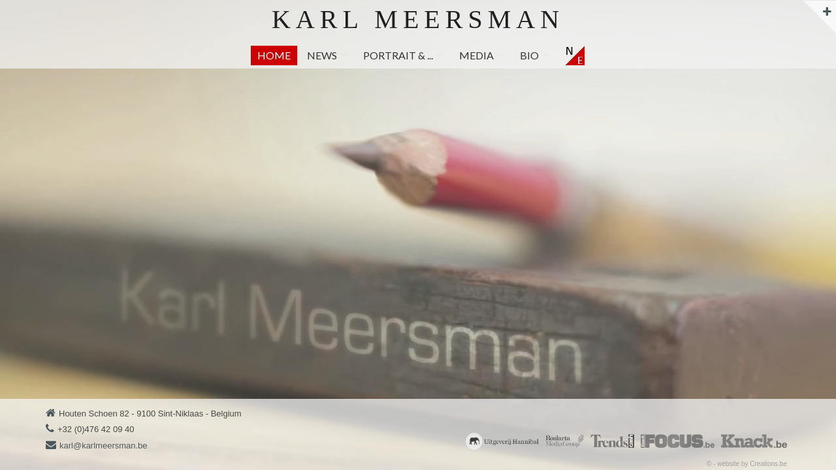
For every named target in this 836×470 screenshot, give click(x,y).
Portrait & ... (398, 55)
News (322, 55)
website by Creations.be (752, 463)
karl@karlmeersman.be (103, 445)
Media (476, 55)
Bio (529, 55)
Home (274, 55)
